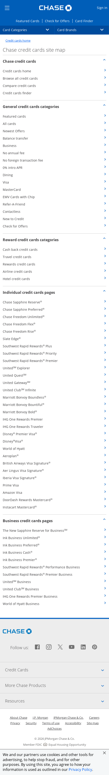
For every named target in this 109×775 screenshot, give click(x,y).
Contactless (11, 211)
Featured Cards (29, 20)
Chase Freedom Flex (19, 324)
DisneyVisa (13, 441)
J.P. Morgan (40, 718)
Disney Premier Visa (20, 434)
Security (31, 723)
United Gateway (16, 383)
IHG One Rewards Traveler (23, 426)
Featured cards (14, 116)
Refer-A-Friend (14, 204)
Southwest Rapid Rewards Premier (30, 361)
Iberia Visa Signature (19, 478)
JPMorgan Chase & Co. (69, 718)
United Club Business (21, 589)
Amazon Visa (12, 492)
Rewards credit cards (19, 264)
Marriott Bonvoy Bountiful (23, 404)
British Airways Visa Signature (26, 463)
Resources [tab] (57, 701)
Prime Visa (11, 485)
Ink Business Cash (17, 552)
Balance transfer (15, 138)
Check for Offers (58, 20)
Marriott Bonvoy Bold (20, 412)
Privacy (15, 723)
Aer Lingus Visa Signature (23, 470)
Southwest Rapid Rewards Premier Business (37, 574)
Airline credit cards (17, 271)
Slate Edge (12, 339)
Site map (93, 723)
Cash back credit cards (20, 249)
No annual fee (14, 153)
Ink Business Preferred (21, 545)
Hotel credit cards (16, 279)
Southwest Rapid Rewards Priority (30, 353)
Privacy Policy (80, 769)
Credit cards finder (17, 93)
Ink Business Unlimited (21, 538)
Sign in (103, 7)
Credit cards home (17, 40)
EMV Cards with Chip (19, 197)
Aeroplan (11, 456)
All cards (9, 124)
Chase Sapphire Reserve (22, 302)
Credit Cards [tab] (57, 670)
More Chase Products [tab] (57, 685)
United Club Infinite (19, 390)
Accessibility (73, 723)
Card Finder (85, 20)
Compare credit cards (19, 86)
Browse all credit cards (20, 78)
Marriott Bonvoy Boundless (24, 397)
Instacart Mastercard (20, 507)
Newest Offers (14, 131)
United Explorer (16, 368)
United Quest (14, 375)
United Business (17, 582)
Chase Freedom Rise (19, 331)
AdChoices (54, 728)
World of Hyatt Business (21, 604)
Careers (94, 718)
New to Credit (13, 219)
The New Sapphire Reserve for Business (35, 530)
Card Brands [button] (83, 29)
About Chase (18, 718)
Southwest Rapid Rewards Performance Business (41, 567)
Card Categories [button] (28, 29)
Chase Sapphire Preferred (23, 309)
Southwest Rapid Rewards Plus (27, 346)
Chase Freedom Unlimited (23, 317)
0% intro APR (12, 167)
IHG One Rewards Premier (23, 419)
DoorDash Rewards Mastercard (27, 500)
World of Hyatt (14, 448)
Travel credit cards (17, 257)
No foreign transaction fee (23, 160)
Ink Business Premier (20, 560)
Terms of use (51, 723)
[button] (104, 753)
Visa (6, 182)
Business (9, 145)
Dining (8, 175)
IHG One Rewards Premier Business (30, 596)
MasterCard (12, 189)
